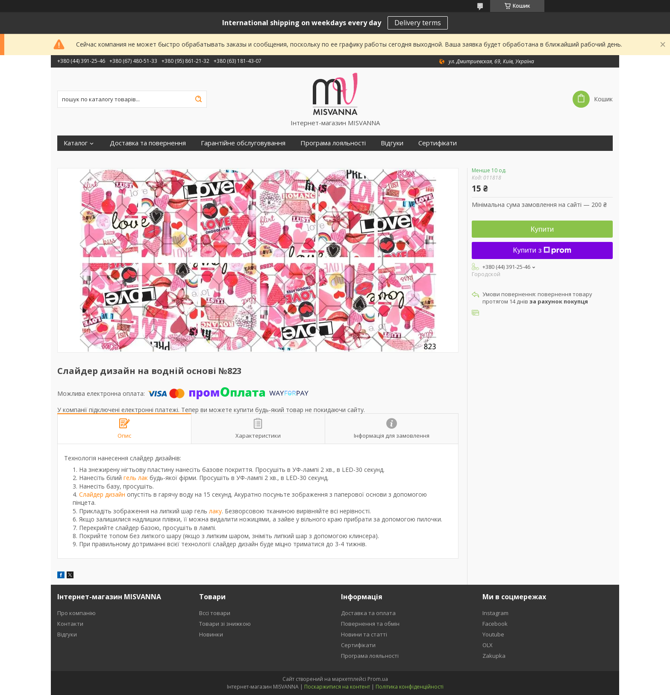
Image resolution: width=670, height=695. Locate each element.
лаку (215, 511)
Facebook (495, 623)
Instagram (495, 613)
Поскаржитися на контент (337, 686)
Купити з (542, 250)
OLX (487, 645)
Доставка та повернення (148, 143)
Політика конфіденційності (410, 686)
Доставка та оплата (368, 613)
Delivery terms (417, 22)
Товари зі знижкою (225, 623)
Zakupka (493, 656)
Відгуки (392, 143)
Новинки (211, 634)
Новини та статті (364, 634)
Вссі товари (214, 613)
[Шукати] (198, 99)
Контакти (70, 623)
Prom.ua (377, 679)
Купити (542, 229)
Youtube (493, 634)
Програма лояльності (333, 143)
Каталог (76, 143)
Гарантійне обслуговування (243, 143)
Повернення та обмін (370, 623)
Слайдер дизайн (102, 494)
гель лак (135, 478)
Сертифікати (437, 143)
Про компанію (76, 613)
